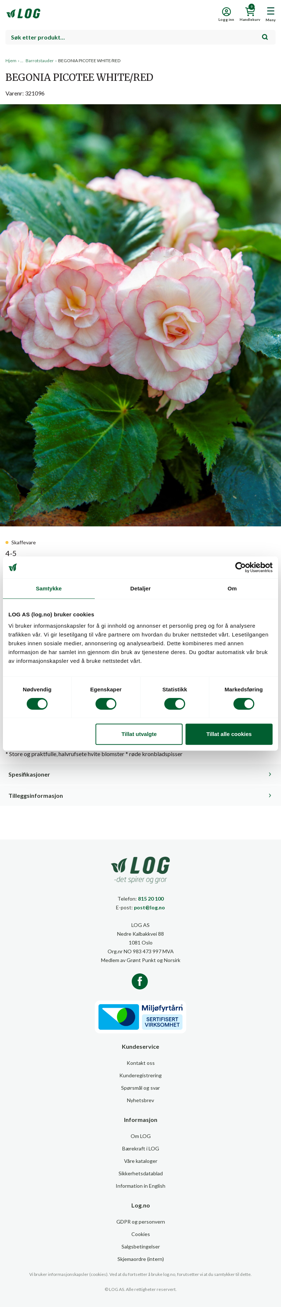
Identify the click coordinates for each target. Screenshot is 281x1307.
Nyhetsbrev (140, 1100)
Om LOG (141, 1136)
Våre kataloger (140, 1161)
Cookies (140, 1234)
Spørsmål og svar (140, 1088)
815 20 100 (151, 898)
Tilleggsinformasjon (35, 795)
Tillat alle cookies (229, 734)
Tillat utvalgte (139, 734)
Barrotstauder (40, 60)
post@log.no (149, 907)
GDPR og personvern (140, 1221)
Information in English (140, 1186)
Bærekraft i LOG (140, 1148)
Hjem (10, 60)
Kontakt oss (141, 1063)
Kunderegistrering (140, 1075)
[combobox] (140, 37)
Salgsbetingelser (140, 1246)
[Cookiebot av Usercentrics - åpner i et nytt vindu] (241, 567)
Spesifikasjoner (29, 774)
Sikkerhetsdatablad (141, 1173)
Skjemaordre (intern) (140, 1259)
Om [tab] (232, 588)
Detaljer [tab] (140, 588)
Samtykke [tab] (49, 588)
